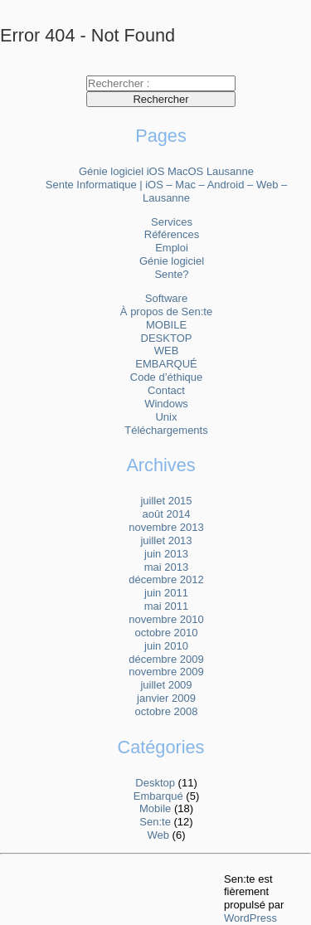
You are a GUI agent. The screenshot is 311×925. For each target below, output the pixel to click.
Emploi (171, 247)
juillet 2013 (166, 540)
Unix (166, 417)
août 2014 (167, 514)
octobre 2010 (166, 632)
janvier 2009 (166, 698)
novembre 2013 (166, 527)
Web (159, 835)
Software (166, 298)
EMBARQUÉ (166, 364)
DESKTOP (166, 338)
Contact (166, 390)
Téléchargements (165, 430)
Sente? (171, 274)
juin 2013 (166, 554)
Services (171, 222)
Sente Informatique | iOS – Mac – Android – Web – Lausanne (166, 191)
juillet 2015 (166, 500)
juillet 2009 (166, 685)
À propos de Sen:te (166, 311)
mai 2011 (166, 606)
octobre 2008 (166, 711)
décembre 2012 (166, 579)
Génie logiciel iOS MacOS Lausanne (166, 171)
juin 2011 (166, 593)
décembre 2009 (166, 659)
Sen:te (155, 821)
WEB (166, 350)
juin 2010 (166, 646)
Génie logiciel (171, 261)
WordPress (250, 918)
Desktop (155, 783)
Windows (166, 403)
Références (171, 234)
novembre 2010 (166, 619)
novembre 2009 (166, 671)
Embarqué (158, 796)
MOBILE (166, 325)
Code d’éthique (166, 377)
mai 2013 (166, 567)
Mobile (155, 808)
